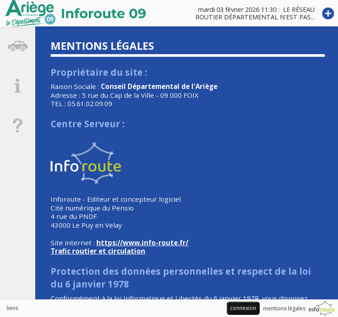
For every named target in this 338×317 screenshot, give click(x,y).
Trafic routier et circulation (98, 251)
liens (12, 308)
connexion (243, 308)
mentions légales (284, 308)
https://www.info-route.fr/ (142, 242)
